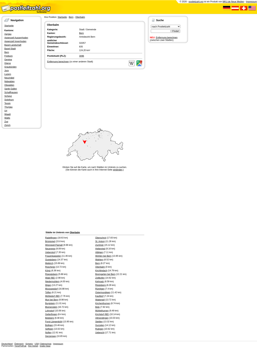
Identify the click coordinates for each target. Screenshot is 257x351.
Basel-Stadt (10, 48)
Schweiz (29, 344)
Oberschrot (100, 237)
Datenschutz (45, 344)
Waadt (7, 114)
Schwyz (8, 96)
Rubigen (99, 329)
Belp (97, 307)
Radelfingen (51, 237)
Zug (6, 121)
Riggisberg (100, 285)
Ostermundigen (102, 292)
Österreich (19, 344)
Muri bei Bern (51, 299)
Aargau (7, 34)
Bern (6, 52)
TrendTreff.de (20, 346)
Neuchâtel (9, 78)
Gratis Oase (45, 346)
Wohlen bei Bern (103, 256)
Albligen (99, 252)
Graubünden (10, 67)
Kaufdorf (99, 296)
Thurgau (8, 107)
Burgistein (50, 303)
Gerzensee (50, 336)
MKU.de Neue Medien (233, 1)
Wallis (7, 118)
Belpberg (49, 318)
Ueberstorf (50, 252)
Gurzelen (99, 325)
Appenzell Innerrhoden (15, 41)
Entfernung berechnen (167, 37)
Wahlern (99, 259)
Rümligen (100, 289)
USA (37, 344)
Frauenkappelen (53, 256)
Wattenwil (100, 299)
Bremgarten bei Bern (105, 274)
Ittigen (48, 285)
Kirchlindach (101, 270)
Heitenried (100, 248)
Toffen (48, 292)
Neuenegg (50, 248)
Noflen (48, 332)
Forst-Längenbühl (53, 321)
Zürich (7, 125)
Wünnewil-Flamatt (54, 245)
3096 (81, 56)
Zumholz (99, 245)
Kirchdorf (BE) (102, 314)
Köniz (48, 270)
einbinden (117, 169)
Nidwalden (9, 81)
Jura (6, 70)
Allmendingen (102, 318)
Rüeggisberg (51, 274)
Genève (8, 59)
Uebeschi (99, 332)
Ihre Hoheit (33, 346)
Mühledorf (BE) (52, 296)
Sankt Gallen (10, 89)
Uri (5, 110)
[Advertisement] (94, 97)
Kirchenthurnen (102, 303)
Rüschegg (50, 267)
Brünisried (50, 241)
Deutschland (7, 344)
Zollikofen (100, 278)
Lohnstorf (49, 310)
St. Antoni (100, 241)
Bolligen (49, 325)
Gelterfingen (51, 314)
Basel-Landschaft (12, 45)
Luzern (7, 74)
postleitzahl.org (196, 1)
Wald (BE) (50, 278)
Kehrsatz (99, 281)
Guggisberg (50, 259)
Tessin (7, 103)
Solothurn (9, 99)
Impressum (251, 1)
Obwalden (9, 85)
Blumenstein (51, 307)
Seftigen (49, 329)
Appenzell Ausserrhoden (16, 37)
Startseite (9, 25)
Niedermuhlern (52, 281)
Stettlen (99, 321)
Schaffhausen (11, 92)
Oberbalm (80, 17)
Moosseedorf (51, 289)
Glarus (7, 63)
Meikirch (49, 263)
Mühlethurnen (102, 310)
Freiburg (8, 56)
